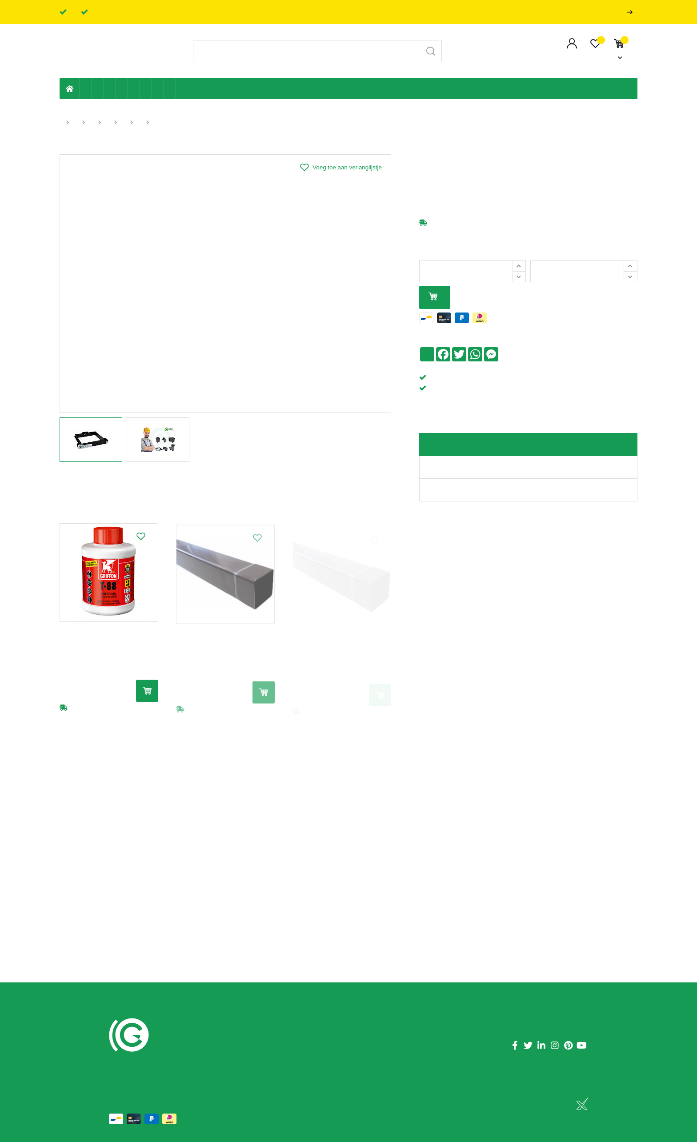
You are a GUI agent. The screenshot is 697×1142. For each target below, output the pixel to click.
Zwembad (170, 88)
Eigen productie (86, 88)
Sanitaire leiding (122, 88)
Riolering (98, 88)
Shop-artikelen (158, 88)
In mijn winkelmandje (433, 297)
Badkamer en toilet (182, 88)
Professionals (631, 12)
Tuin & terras (110, 88)
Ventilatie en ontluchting (134, 88)
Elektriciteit (146, 88)
